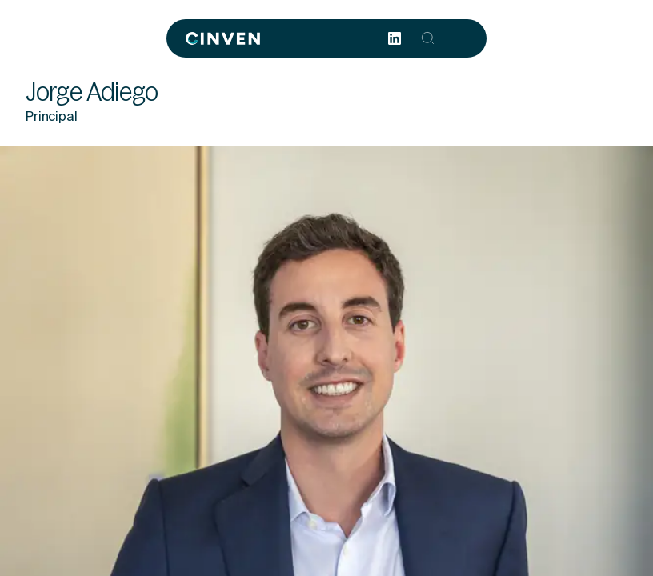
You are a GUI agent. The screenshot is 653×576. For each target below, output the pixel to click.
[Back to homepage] (223, 38)
